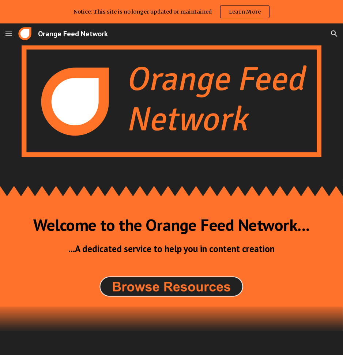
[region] (171, 11)
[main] (172, 235)
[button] (9, 33)
